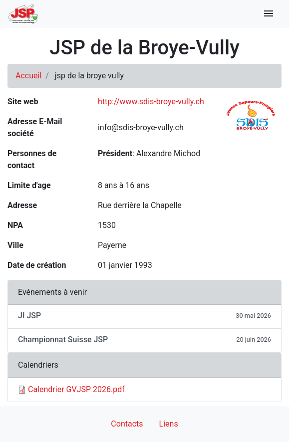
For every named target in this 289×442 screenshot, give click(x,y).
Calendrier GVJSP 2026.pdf (76, 389)
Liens (168, 424)
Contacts (127, 424)
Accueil (28, 75)
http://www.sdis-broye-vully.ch (151, 101)
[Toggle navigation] (268, 14)
